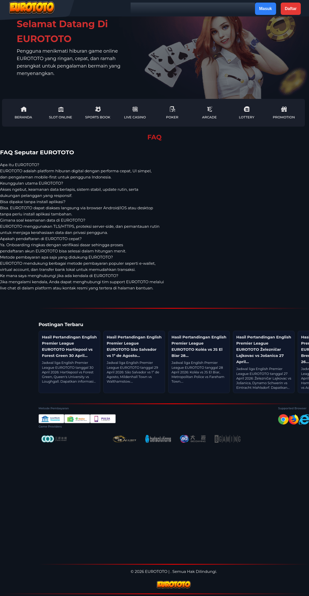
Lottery (246, 112)
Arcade (209, 112)
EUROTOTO (156, 571)
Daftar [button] (291, 8)
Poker (172, 112)
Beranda (23, 112)
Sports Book (97, 112)
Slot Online (60, 112)
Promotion (284, 112)
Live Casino (135, 112)
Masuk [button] (265, 8)
